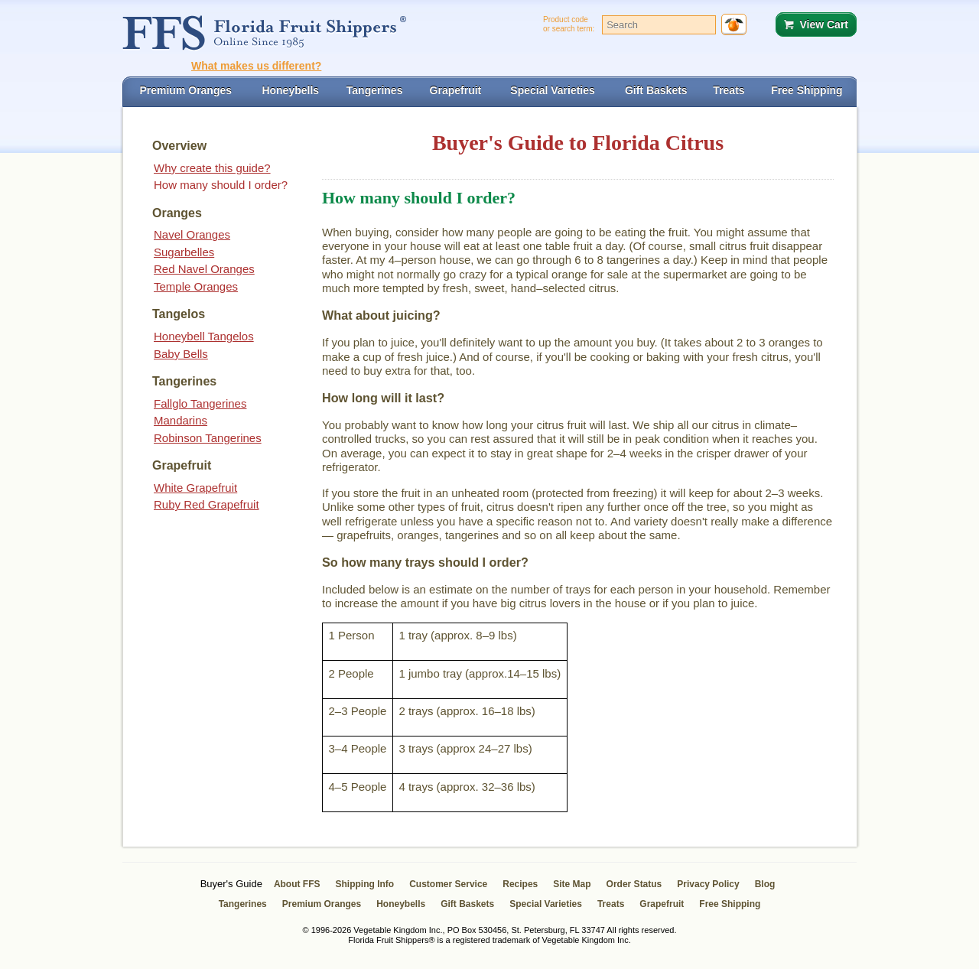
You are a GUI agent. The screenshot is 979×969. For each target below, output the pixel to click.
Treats (610, 904)
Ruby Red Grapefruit (206, 504)
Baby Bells (181, 353)
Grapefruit (661, 904)
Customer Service (448, 884)
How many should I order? (221, 184)
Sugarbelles (184, 252)
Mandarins (180, 420)
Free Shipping (729, 904)
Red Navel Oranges (204, 268)
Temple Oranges (196, 286)
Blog (765, 884)
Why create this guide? (212, 167)
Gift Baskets (467, 904)
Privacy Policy (708, 884)
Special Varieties (545, 904)
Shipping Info (365, 884)
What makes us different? (256, 66)
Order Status (634, 884)
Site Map (571, 884)
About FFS (297, 884)
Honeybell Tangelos (204, 336)
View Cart (823, 24)
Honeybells (400, 904)
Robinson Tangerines (208, 437)
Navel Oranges (192, 234)
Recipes (520, 884)
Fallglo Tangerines (200, 403)
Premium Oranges (321, 904)
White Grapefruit (195, 487)
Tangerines (243, 904)
